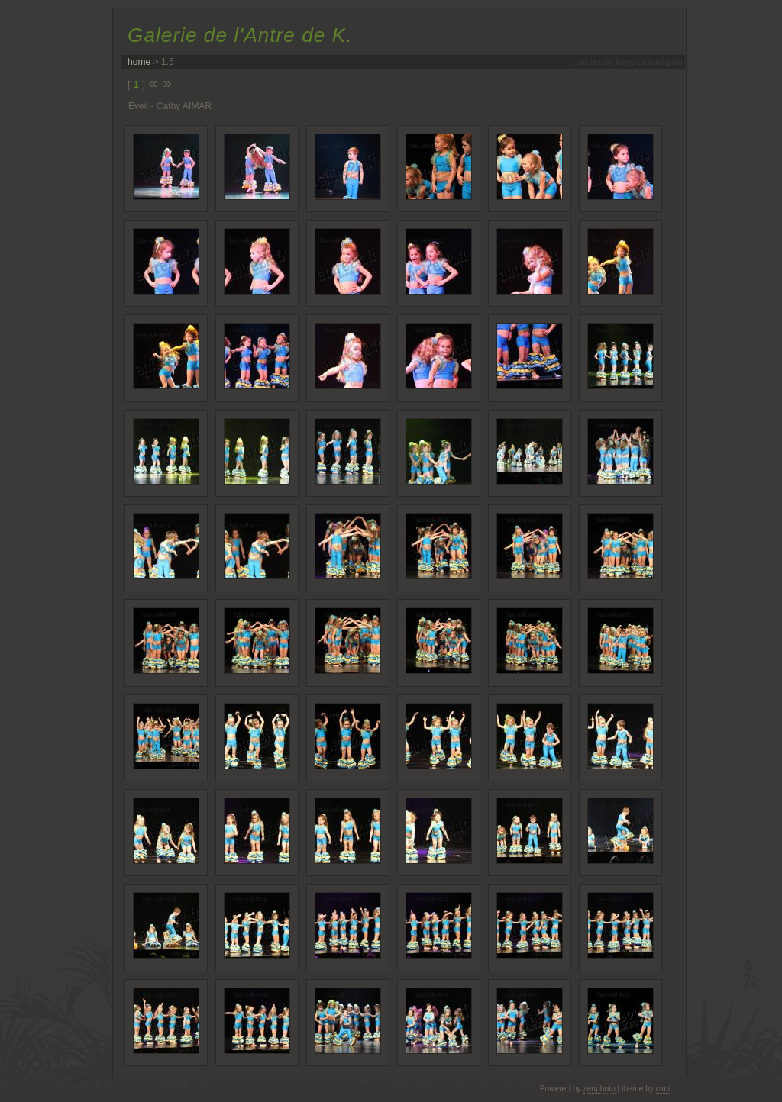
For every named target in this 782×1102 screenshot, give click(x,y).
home (139, 61)
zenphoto (599, 1088)
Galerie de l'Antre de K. (240, 35)
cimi (663, 1088)
